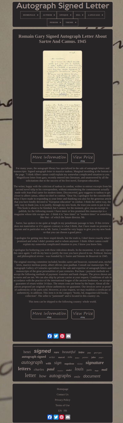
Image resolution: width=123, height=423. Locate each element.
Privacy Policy (62, 399)
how (42, 376)
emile (77, 376)
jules (93, 357)
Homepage (62, 389)
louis (79, 368)
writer (52, 357)
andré (69, 370)
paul (50, 369)
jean (89, 353)
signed (42, 351)
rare (56, 352)
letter (30, 375)
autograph (32, 362)
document (91, 376)
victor (80, 364)
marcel (61, 357)
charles (39, 369)
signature (95, 362)
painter (85, 357)
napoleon (69, 363)
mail (104, 369)
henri (27, 352)
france (77, 358)
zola (70, 357)
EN (60, 410)
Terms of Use (63, 405)
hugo (96, 370)
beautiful (68, 352)
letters (24, 368)
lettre (81, 352)
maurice (60, 370)
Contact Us (62, 394)
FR (65, 410)
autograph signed (34, 356)
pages (101, 357)
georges (98, 353)
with (48, 363)
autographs (60, 375)
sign (57, 362)
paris (89, 369)
